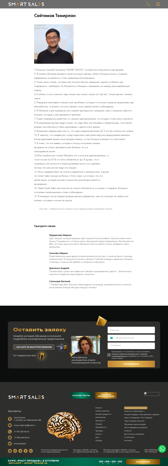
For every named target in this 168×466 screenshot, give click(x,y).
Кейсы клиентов (102, 411)
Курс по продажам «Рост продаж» (138, 418)
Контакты (128, 441)
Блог (97, 437)
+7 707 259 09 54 (21, 431)
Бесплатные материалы (134, 434)
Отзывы (98, 441)
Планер (98, 424)
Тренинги (99, 421)
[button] (33, 347)
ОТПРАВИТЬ (131, 364)
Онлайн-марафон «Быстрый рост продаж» (141, 414)
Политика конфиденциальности (54, 450)
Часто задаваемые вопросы (136, 427)
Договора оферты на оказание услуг (125, 354)
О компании (129, 437)
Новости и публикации (133, 411)
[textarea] (131, 346)
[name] (131, 330)
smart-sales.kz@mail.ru (24, 425)
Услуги (98, 434)
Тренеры (99, 431)
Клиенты (128, 431)
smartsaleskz (20, 443)
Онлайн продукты (102, 414)
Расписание (100, 417)
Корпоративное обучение (136, 408)
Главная (98, 408)
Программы (100, 427)
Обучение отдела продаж (135, 424)
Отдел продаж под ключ (134, 421)
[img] (26, 4)
